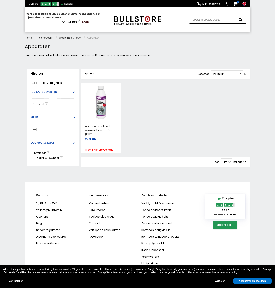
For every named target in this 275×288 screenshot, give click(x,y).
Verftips (94, 228)
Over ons (42, 215)
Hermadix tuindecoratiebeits (160, 235)
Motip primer (149, 262)
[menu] (67, 18)
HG (37, 126)
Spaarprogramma (48, 228)
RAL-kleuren (96, 235)
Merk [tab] (34, 114)
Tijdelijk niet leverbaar (48, 154)
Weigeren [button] (220, 281)
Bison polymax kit (152, 242)
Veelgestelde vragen (102, 215)
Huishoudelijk (45, 34)
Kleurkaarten (112, 228)
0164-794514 (48, 202)
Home (28, 34)
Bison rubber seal (152, 248)
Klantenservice (211, 3)
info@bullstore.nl (51, 208)
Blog (39, 222)
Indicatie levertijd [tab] (44, 88)
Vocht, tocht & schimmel (158, 202)
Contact (94, 222)
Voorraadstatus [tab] (43, 139)
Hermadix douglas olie (156, 228)
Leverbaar (41, 149)
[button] (226, 3)
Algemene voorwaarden (52, 235)
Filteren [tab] (37, 70)
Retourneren (97, 208)
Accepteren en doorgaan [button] (252, 281)
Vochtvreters (150, 255)
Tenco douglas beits (154, 215)
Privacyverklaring (47, 242)
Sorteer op (203, 70)
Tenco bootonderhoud (156, 222)
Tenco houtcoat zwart (156, 208)
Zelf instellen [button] (16, 281)
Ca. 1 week (41, 100)
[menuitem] (41, 18)
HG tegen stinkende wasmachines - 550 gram (98, 126)
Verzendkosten (99, 202)
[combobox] (217, 18)
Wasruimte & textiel (70, 34)
